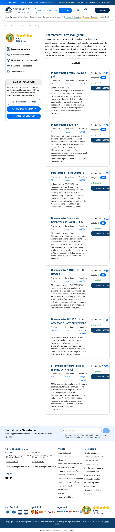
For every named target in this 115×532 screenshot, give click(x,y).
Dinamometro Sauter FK (64, 123)
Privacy (97, 434)
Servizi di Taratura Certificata (68, 481)
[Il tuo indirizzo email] (81, 429)
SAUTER (82, 82)
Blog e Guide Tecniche (92, 474)
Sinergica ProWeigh (65, 484)
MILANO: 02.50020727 (24, 109)
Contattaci (102, 10)
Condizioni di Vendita (92, 477)
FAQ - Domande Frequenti (93, 466)
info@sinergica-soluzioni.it (18, 465)
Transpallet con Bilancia (66, 466)
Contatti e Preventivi (91, 470)
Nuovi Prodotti (63, 492)
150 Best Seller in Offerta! (69, 2)
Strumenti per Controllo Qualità (69, 469)
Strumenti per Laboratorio (67, 473)
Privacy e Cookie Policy (92, 488)
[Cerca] (53, 10)
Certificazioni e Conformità (94, 455)
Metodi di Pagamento (92, 481)
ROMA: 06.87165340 (23, 116)
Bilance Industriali (64, 451)
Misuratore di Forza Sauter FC (68, 171)
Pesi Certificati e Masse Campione (70, 477)
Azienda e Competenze (92, 451)
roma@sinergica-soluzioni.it (45, 465)
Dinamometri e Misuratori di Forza (70, 462)
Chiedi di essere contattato (24, 101)
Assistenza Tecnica (91, 463)
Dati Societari (89, 492)
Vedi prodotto (102, 87)
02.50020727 (12, 3)
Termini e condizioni (69, 529)
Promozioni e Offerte (65, 495)
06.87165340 (39, 460)
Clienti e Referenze (91, 459)
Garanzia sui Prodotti (92, 485)
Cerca (66, 10)
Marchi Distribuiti (64, 488)
